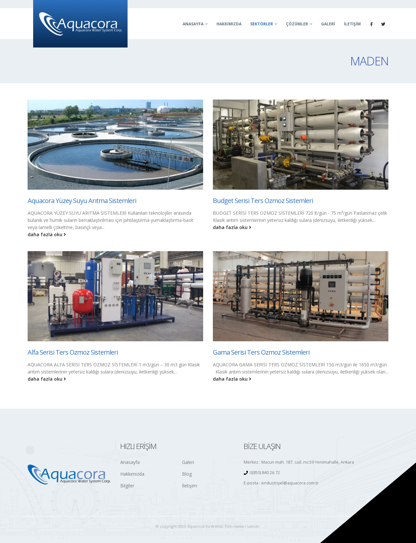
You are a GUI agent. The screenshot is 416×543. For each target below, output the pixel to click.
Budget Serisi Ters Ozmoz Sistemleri (263, 200)
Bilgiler (127, 485)
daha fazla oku (47, 234)
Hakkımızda (228, 24)
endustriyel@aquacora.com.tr (289, 483)
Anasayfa (193, 24)
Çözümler (297, 24)
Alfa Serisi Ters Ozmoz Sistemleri (73, 352)
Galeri (328, 24)
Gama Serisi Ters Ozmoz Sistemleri (261, 352)
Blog (187, 474)
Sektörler (261, 24)
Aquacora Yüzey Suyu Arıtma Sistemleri (82, 200)
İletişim (352, 24)
